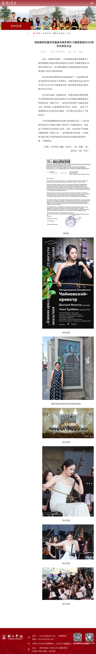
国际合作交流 (59, 33)
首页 (38, 33)
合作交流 (47, 33)
